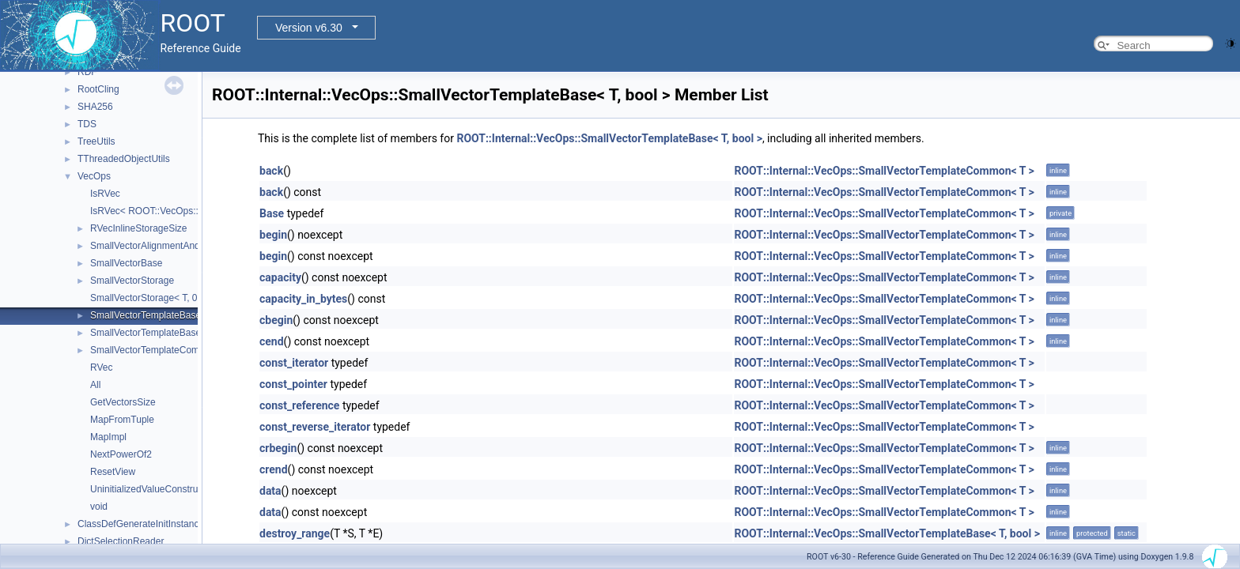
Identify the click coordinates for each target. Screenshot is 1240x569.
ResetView (112, 471)
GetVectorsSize (123, 402)
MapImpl (108, 437)
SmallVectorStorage (132, 280)
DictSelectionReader (121, 541)
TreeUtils (96, 141)
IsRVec (105, 193)
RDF (87, 71)
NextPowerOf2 (121, 454)
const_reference (299, 405)
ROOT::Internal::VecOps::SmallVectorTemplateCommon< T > (884, 170)
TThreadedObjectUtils (124, 158)
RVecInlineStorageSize (138, 228)
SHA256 (95, 106)
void (99, 506)
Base (271, 213)
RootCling (98, 89)
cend (271, 341)
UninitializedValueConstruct (148, 489)
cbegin (276, 320)
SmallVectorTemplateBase (145, 315)
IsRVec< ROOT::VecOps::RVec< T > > (170, 211)
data (270, 490)
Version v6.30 (308, 27)
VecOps (94, 176)
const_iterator (293, 362)
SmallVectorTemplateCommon (153, 350)
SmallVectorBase (126, 263)
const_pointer (293, 384)
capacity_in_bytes (303, 298)
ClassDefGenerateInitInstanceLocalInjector (168, 523)
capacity (280, 277)
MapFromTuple (122, 419)
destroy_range (294, 533)
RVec (101, 367)
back (271, 170)
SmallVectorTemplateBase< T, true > (167, 332)
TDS (87, 124)
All (95, 384)
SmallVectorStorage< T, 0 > (148, 297)
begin (273, 234)
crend (273, 469)
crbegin (278, 448)
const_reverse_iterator (314, 426)
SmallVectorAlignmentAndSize (154, 245)
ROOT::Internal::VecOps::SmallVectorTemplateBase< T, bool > (609, 138)
